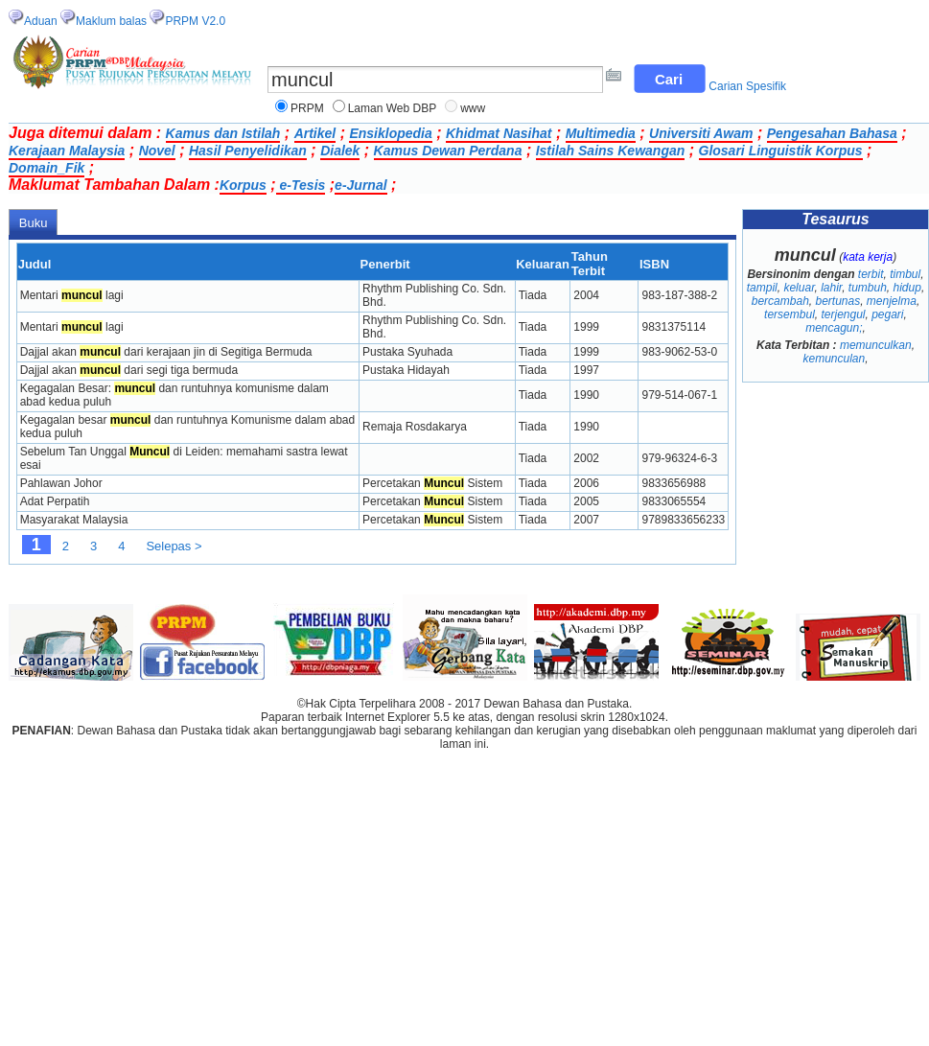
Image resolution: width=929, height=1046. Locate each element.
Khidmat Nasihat (498, 133)
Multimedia (601, 133)
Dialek (340, 150)
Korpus (243, 185)
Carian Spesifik (747, 86)
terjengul (843, 314)
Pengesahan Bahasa (832, 133)
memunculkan (876, 345)
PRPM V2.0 (195, 21)
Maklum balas (111, 21)
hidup (907, 287)
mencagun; (833, 328)
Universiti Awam (701, 133)
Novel (157, 150)
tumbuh (867, 287)
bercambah (780, 301)
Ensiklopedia (390, 133)
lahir (831, 287)
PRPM (307, 108)
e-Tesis (301, 185)
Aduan (41, 21)
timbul (905, 274)
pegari (887, 314)
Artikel (315, 133)
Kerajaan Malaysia (67, 150)
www (472, 108)
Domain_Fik (46, 167)
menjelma (892, 301)
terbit (871, 274)
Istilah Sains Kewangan (610, 150)
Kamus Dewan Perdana (448, 150)
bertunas (837, 301)
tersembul (789, 314)
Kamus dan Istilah (223, 133)
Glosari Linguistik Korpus (781, 150)
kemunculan (833, 358)
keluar (798, 287)
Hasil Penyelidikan (248, 150)
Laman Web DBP (392, 108)
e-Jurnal (360, 185)
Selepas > (173, 546)
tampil (762, 287)
